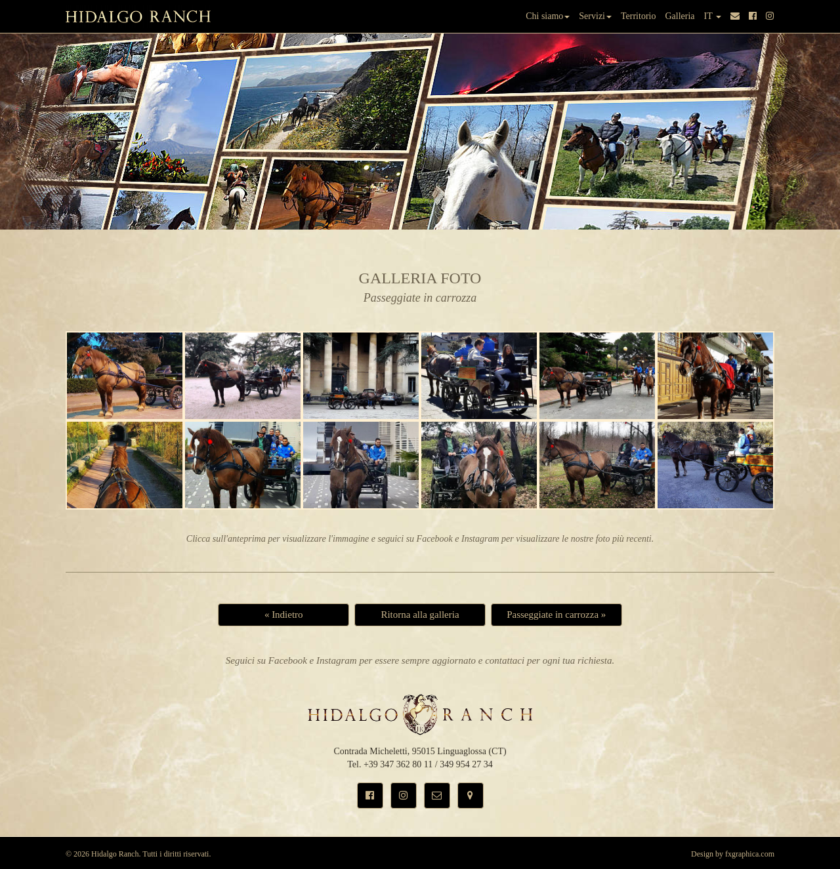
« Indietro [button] (283, 614)
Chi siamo (548, 16)
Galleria (679, 16)
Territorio (638, 16)
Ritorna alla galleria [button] (420, 614)
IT (712, 16)
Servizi (595, 16)
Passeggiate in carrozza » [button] (556, 614)
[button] (370, 795)
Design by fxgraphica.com (732, 854)
